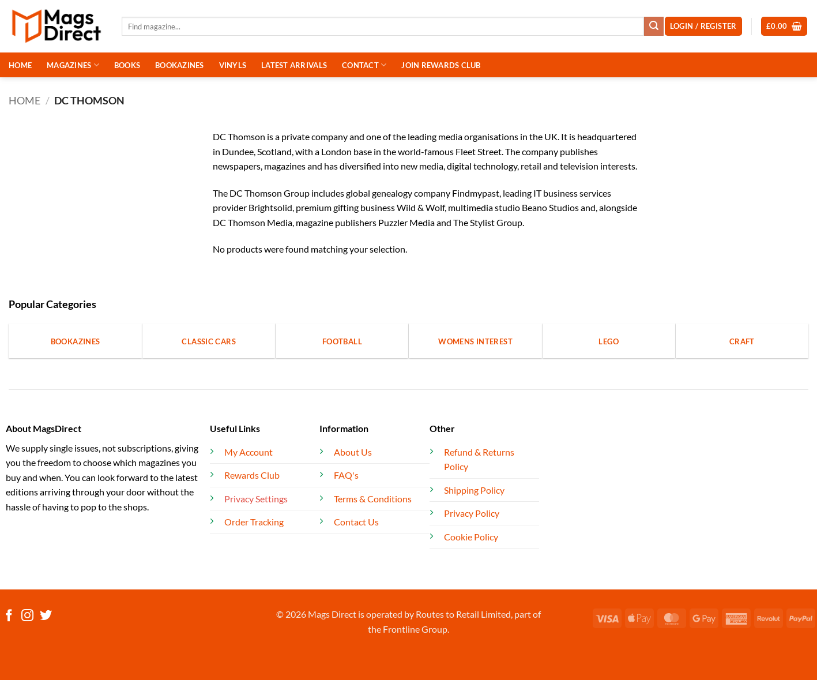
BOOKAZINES (179, 65)
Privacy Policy (471, 513)
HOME (20, 65)
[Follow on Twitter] (46, 616)
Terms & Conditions (373, 498)
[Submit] (654, 26)
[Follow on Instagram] (27, 616)
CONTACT (364, 64)
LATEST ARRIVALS (294, 65)
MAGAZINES (73, 64)
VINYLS (233, 65)
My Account (248, 451)
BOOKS (127, 65)
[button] (784, 26)
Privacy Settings (256, 498)
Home (24, 100)
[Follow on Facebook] (9, 616)
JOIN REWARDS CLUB (440, 65)
